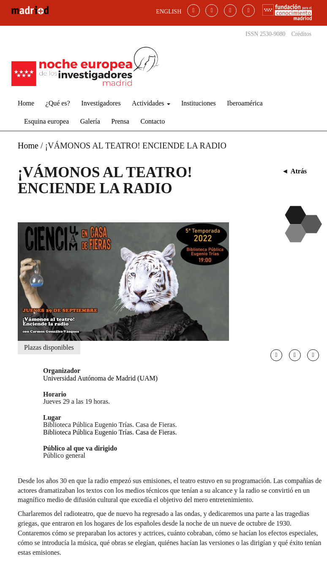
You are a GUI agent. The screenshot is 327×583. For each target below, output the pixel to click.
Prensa (120, 121)
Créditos (301, 34)
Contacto (152, 121)
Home (26, 103)
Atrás (299, 171)
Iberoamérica (244, 103)
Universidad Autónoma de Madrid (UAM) (100, 378)
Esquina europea (46, 121)
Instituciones (198, 103)
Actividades (151, 103)
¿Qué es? (58, 103)
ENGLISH (168, 11)
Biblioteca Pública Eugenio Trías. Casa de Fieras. (110, 432)
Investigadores (100, 103)
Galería (90, 121)
